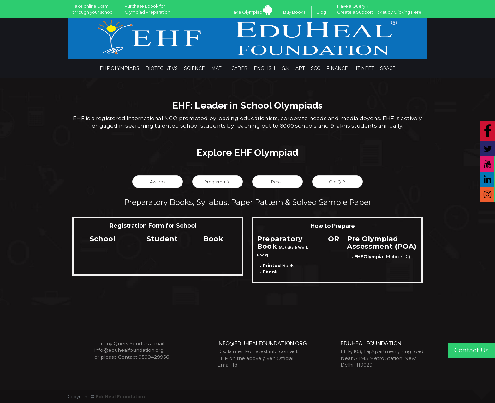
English (264, 68)
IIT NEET (364, 68)
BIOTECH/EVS (162, 68)
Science (194, 68)
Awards (157, 181)
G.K (285, 68)
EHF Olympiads (119, 68)
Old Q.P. (337, 181)
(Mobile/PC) (381, 257)
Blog (321, 12)
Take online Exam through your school (93, 9)
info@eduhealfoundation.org (129, 350)
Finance (337, 68)
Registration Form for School (153, 225)
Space (388, 68)
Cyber (239, 68)
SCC (315, 68)
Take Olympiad (246, 12)
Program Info (217, 181)
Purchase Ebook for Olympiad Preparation (147, 9)
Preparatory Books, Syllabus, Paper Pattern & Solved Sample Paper (247, 202)
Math (218, 68)
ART (300, 68)
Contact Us (471, 350)
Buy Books (294, 12)
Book (277, 265)
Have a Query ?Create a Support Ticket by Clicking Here (379, 9)
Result (277, 181)
